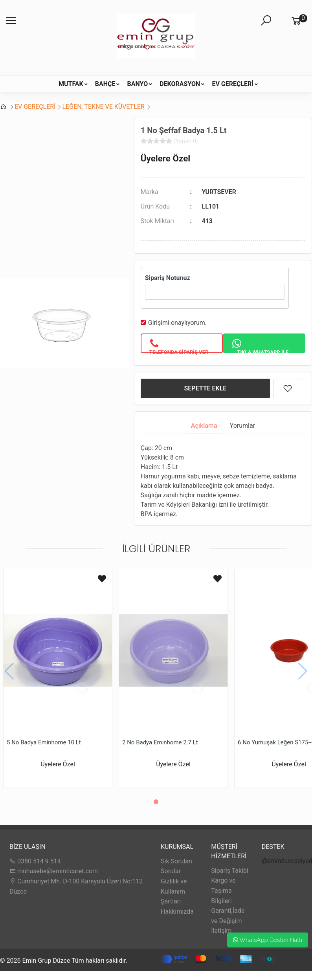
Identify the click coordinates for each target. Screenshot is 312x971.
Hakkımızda (177, 911)
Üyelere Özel (165, 158)
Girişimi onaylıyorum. (177, 322)
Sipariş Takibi (229, 870)
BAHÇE (105, 84)
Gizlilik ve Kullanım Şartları (174, 891)
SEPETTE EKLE (205, 388)
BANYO (137, 84)
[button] (156, 801)
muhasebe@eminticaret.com (53, 871)
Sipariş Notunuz (167, 278)
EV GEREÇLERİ (232, 84)
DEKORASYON (180, 84)
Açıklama (204, 425)
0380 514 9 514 (35, 861)
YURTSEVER (219, 192)
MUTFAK (71, 84)
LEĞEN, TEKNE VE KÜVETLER (103, 106)
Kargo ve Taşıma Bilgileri (223, 890)
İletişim (221, 930)
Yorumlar (242, 425)
